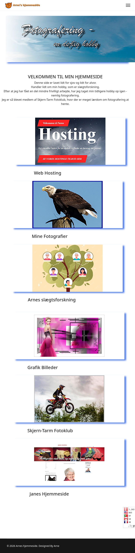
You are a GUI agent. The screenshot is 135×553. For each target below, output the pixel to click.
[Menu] (128, 5)
